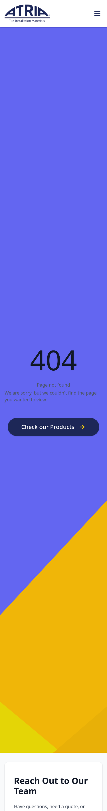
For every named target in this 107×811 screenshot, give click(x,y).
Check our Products (53, 427)
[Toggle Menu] (97, 14)
